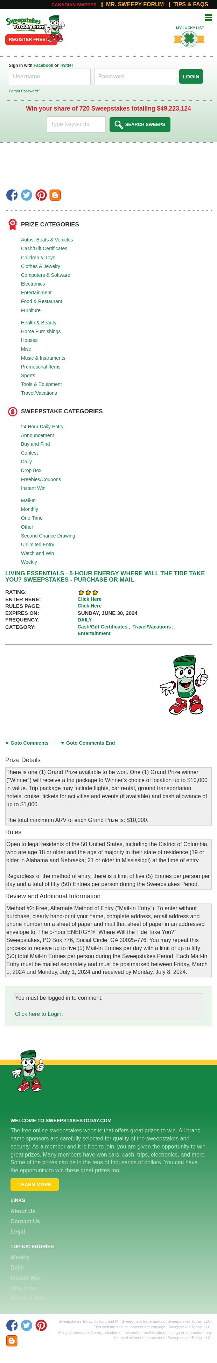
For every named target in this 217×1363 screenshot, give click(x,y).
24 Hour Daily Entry (42, 426)
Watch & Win (27, 1298)
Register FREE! (28, 39)
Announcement (37, 435)
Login (191, 76)
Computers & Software (45, 275)
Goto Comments (29, 742)
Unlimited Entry (37, 544)
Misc (26, 349)
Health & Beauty (38, 322)
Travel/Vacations (39, 393)
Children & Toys (38, 257)
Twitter (66, 65)
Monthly (29, 509)
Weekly (29, 562)
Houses (29, 340)
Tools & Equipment (41, 384)
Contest (29, 453)
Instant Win (33, 488)
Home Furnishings (41, 331)
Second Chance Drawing (48, 536)
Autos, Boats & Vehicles (47, 240)
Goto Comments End (90, 742)
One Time (23, 1288)
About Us (22, 1211)
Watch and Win (37, 553)
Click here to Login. (39, 1014)
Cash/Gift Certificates (44, 248)
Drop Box (31, 470)
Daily (26, 461)
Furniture (31, 310)
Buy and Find (35, 444)
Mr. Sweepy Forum (135, 4)
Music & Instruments (43, 358)
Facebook (43, 65)
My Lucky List (185, 26)
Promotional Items (41, 367)
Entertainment (36, 292)
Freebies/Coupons (41, 479)
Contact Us (25, 1221)
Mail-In (28, 500)
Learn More (34, 1184)
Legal (17, 1232)
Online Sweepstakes (21, 22)
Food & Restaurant (41, 301)
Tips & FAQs (190, 4)
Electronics (33, 284)
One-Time (32, 518)
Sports (28, 375)
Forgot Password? (24, 91)
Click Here (90, 599)
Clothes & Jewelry (40, 266)
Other (27, 527)
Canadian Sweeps (74, 4)
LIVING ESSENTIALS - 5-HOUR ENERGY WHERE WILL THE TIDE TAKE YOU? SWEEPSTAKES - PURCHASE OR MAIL (105, 576)
